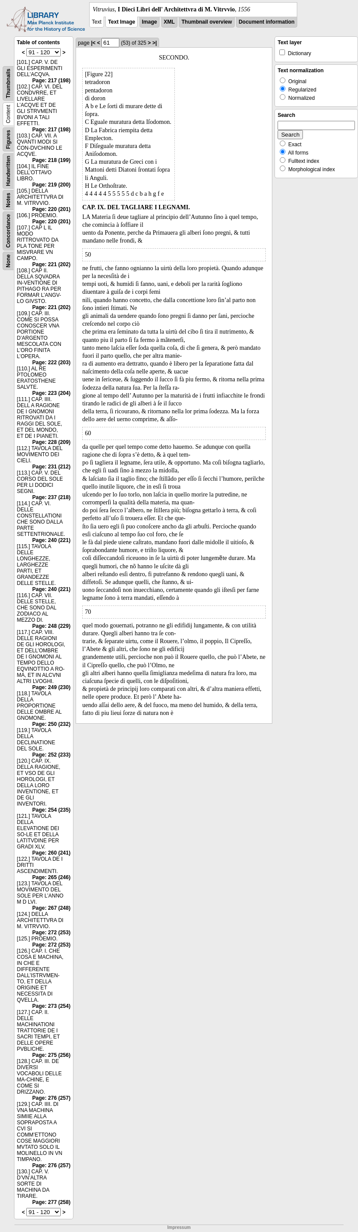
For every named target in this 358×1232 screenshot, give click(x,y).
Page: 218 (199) (51, 160)
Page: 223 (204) (51, 393)
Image (149, 22)
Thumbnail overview (206, 22)
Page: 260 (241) (51, 853)
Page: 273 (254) (51, 1006)
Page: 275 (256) (51, 1055)
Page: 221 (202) (51, 264)
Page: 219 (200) (51, 185)
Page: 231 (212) (51, 467)
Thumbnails (8, 83)
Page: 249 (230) (51, 687)
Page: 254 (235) (51, 810)
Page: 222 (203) (51, 362)
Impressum (179, 1227)
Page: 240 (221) (51, 540)
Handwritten (8, 171)
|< (93, 43)
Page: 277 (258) (51, 1202)
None (8, 261)
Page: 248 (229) (51, 626)
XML (169, 22)
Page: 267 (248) (51, 908)
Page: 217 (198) (51, 80)
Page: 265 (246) (51, 877)
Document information (267, 22)
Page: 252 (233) (51, 755)
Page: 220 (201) (51, 209)
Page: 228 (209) (51, 442)
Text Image (121, 22)
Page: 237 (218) (51, 497)
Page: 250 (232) (51, 724)
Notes (8, 200)
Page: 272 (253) (51, 932)
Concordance (8, 231)
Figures (8, 139)
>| (154, 43)
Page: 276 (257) (51, 1098)
